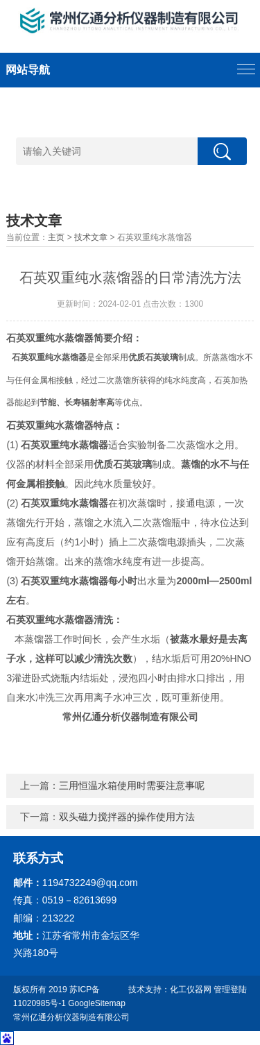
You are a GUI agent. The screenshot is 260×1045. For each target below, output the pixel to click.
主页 (56, 237)
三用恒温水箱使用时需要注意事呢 (132, 785)
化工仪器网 (190, 989)
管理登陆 (230, 989)
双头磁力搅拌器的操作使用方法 (127, 816)
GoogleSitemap (96, 1003)
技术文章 (90, 237)
